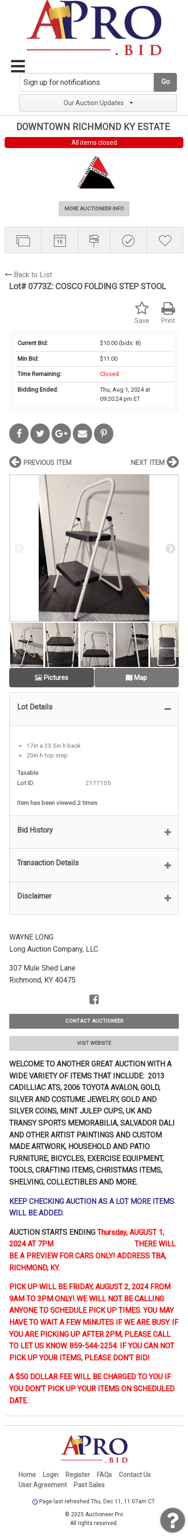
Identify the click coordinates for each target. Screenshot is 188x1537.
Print (168, 313)
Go (165, 82)
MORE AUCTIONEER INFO (94, 209)
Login (51, 1474)
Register (77, 1474)
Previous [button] (18, 548)
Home (27, 1474)
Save (142, 313)
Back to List (28, 274)
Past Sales (89, 1485)
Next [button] (169, 548)
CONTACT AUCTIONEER (94, 1021)
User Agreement (42, 1485)
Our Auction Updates (98, 103)
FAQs (104, 1474)
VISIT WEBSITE (94, 1043)
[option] (94, 547)
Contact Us (135, 1474)
